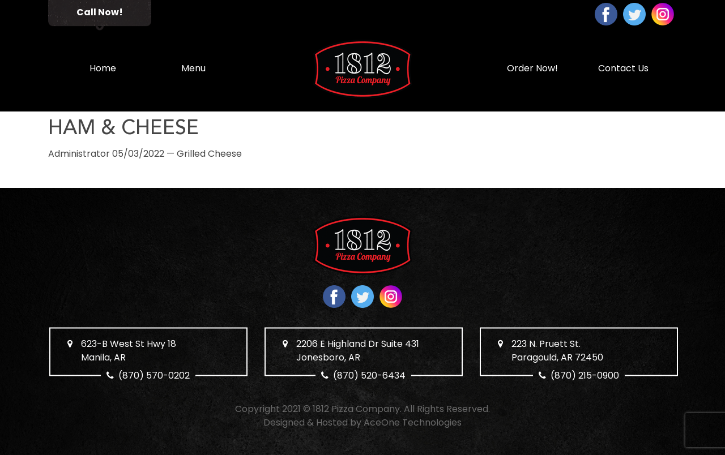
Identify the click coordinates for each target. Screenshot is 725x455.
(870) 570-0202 (154, 375)
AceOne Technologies (413, 422)
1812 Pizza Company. (357, 408)
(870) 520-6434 (370, 375)
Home (102, 68)
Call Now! (99, 12)
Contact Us (623, 68)
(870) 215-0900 (585, 375)
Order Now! (532, 68)
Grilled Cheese (209, 153)
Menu (193, 68)
